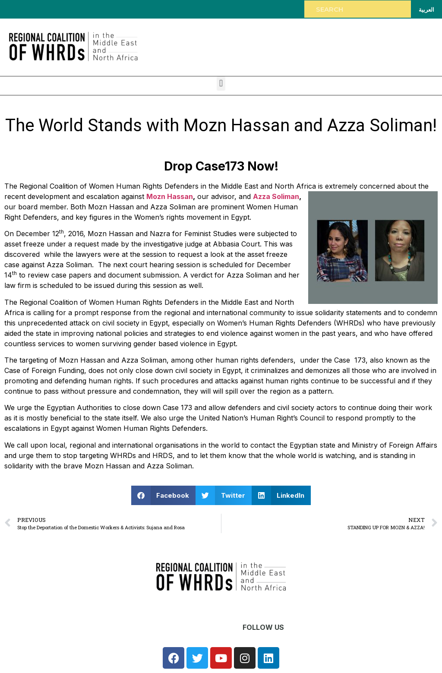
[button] (221, 83)
